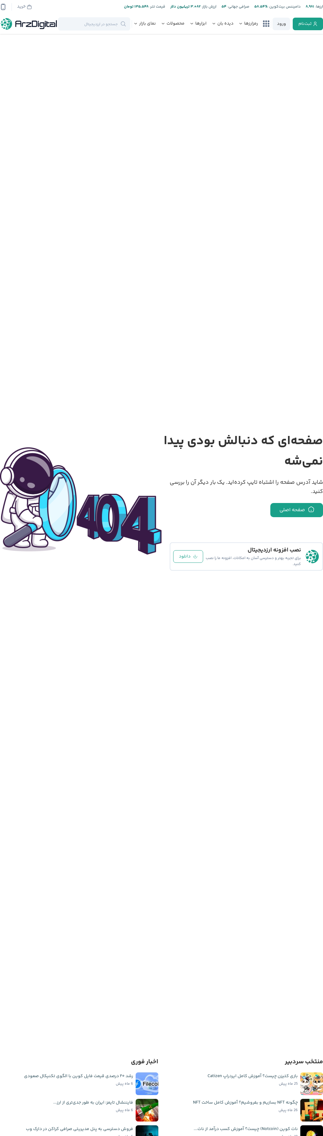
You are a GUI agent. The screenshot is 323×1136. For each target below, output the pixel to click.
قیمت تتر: (157, 7)
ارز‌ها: (318, 7)
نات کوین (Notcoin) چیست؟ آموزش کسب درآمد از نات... (246, 1129)
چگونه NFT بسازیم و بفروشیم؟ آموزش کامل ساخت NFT (245, 1102)
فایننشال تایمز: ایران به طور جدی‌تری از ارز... (93, 1102)
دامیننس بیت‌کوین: (284, 7)
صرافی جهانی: (237, 7)
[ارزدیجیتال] (29, 24)
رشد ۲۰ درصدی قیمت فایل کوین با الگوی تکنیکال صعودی (78, 1076)
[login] (281, 24)
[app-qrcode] (3, 7)
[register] (308, 24)
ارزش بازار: (208, 7)
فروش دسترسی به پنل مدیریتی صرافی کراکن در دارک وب (79, 1129)
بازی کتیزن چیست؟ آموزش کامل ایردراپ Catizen (253, 1076)
